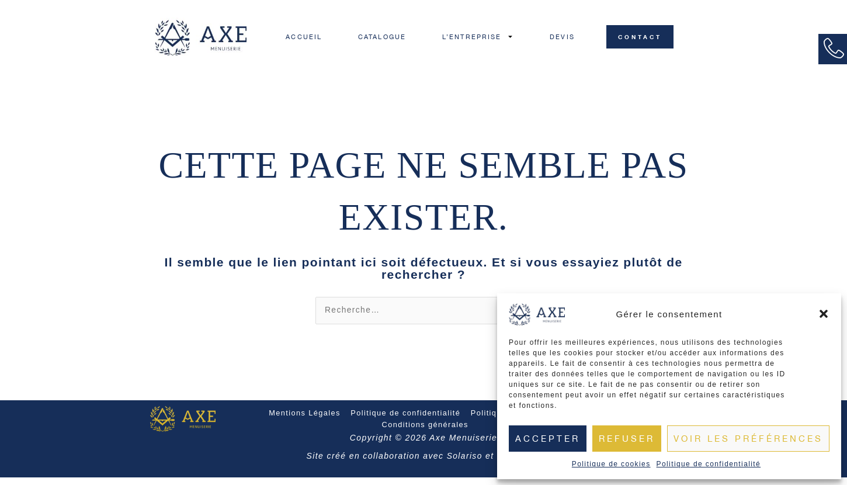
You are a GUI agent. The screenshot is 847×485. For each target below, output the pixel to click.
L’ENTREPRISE (477, 36)
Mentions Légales (305, 421)
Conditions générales (425, 433)
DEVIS (562, 36)
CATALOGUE (382, 36)
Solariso (464, 464)
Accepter (547, 439)
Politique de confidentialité (709, 464)
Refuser (627, 439)
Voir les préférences (748, 439)
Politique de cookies (611, 464)
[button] (823, 314)
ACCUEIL (304, 36)
